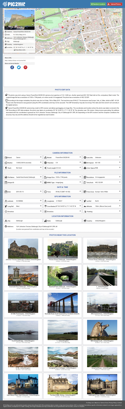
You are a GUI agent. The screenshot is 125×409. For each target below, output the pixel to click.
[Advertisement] (77, 71)
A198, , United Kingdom (23, 368)
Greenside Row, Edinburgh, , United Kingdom (23, 287)
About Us (97, 402)
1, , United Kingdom (102, 287)
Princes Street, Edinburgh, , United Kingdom (62, 259)
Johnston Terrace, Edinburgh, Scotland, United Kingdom (23, 259)
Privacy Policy (113, 402)
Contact (119, 402)
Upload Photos (116, 4)
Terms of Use (104, 402)
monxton (106, 52)
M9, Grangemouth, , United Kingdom (102, 341)
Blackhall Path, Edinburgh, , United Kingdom (62, 287)
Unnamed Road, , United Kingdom (102, 368)
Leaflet (95, 52)
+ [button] (119, 46)
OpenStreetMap (118, 52)
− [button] (119, 49)
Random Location (99, 4)
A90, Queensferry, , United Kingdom (102, 314)
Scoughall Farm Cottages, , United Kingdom (62, 368)
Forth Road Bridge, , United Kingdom (23, 341)
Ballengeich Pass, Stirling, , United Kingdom (102, 395)
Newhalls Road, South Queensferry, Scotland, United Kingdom (64, 314)
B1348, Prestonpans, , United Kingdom (23, 314)
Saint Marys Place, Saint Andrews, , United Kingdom (23, 395)
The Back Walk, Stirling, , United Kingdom (62, 395)
